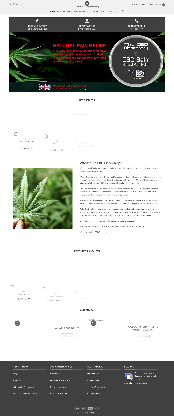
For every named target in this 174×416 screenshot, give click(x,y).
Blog (89, 11)
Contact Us (113, 11)
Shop (69, 11)
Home (52, 11)
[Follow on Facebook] (11, 4)
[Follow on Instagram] (14, 4)
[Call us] (23, 4)
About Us (61, 11)
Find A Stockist (99, 11)
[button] (139, 4)
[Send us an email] (20, 4)
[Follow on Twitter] (17, 4)
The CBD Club (79, 11)
